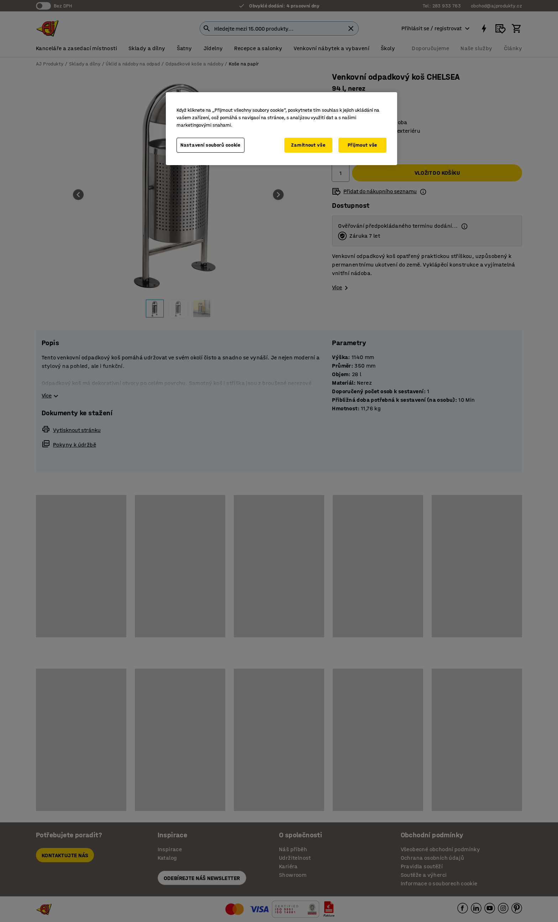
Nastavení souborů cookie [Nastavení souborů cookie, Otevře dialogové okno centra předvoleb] (210, 145)
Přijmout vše (362, 145)
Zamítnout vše (308, 145)
